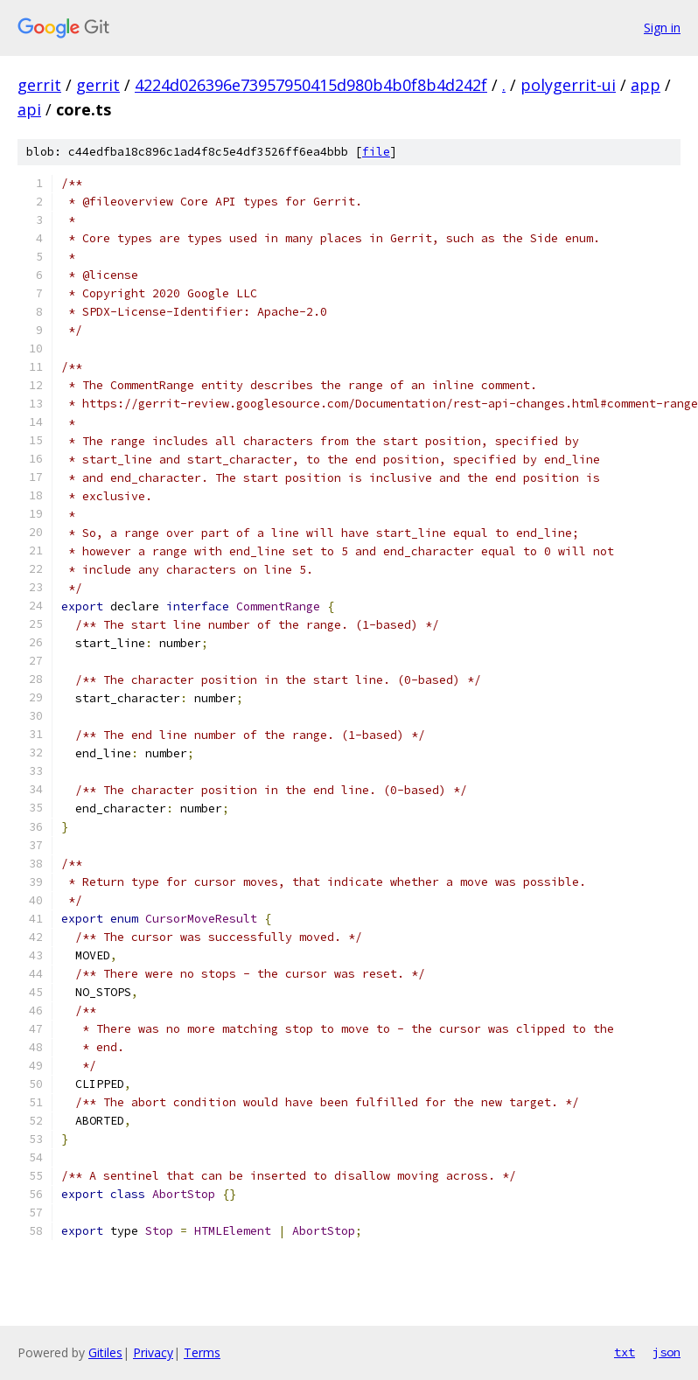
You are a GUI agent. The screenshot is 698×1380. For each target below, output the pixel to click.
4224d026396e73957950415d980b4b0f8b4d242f (311, 84)
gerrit (39, 84)
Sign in (662, 27)
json (667, 1352)
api (29, 109)
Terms (202, 1352)
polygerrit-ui (568, 84)
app (645, 84)
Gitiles (105, 1352)
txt (624, 1352)
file (376, 151)
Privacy (153, 1352)
